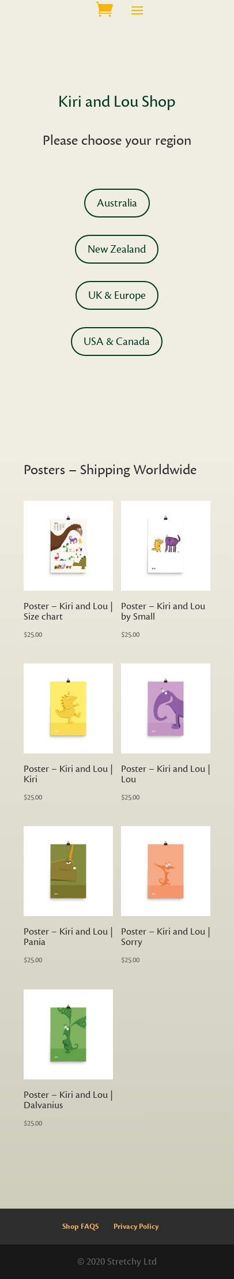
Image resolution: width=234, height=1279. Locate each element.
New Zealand (117, 249)
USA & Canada (117, 341)
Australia (117, 203)
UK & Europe (117, 295)
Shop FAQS (80, 1226)
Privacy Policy (136, 1226)
